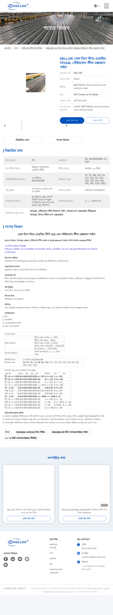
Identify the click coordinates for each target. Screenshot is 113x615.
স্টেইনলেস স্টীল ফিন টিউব (32, 48)
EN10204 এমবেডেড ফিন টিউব (30, 437)
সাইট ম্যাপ (22, 593)
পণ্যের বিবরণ (62, 140)
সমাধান (53, 563)
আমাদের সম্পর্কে (53, 551)
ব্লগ (51, 569)
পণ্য (15, 48)
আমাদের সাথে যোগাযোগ (56, 576)
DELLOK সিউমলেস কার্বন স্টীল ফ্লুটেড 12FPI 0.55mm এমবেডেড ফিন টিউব (28, 516)
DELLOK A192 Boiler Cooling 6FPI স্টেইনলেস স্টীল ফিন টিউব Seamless (84, 516)
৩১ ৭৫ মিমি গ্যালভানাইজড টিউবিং (21, 443)
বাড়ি (7, 48)
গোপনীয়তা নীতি (9, 593)
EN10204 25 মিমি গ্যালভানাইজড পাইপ (70, 437)
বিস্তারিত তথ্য (22, 140)
